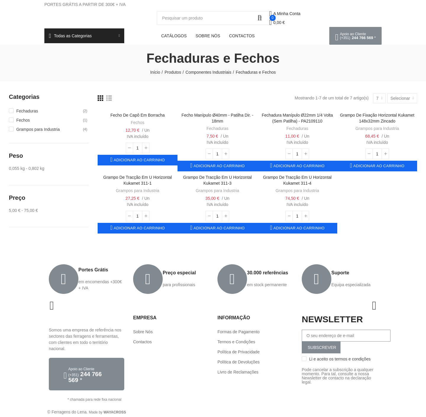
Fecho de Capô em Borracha (137, 115)
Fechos (137, 122)
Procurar (259, 18)
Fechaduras (217, 128)
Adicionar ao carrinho (138, 160)
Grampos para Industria (377, 128)
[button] (355, 36)
